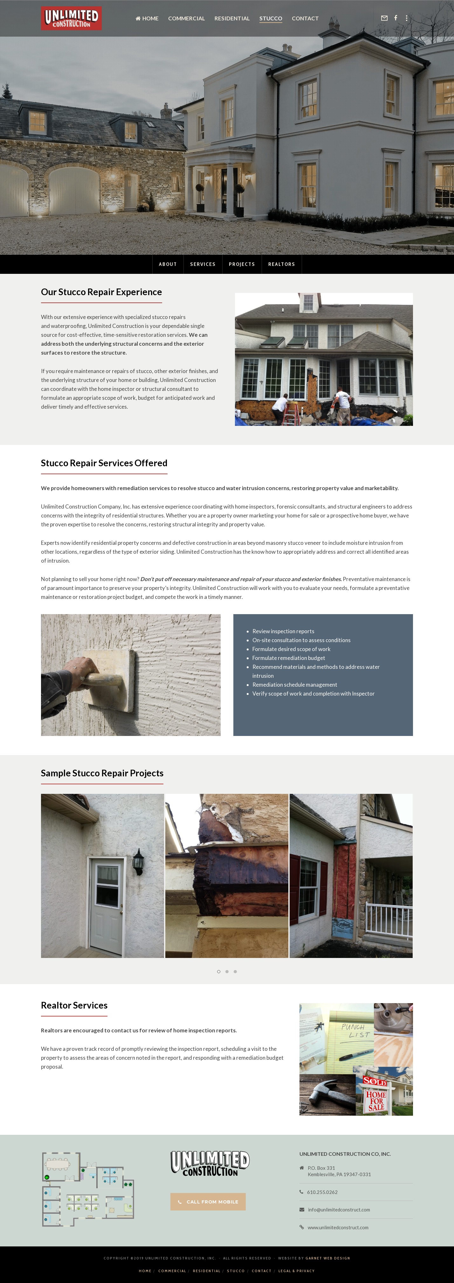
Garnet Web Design (328, 1258)
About (168, 264)
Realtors (281, 264)
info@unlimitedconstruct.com (339, 1209)
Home (145, 1270)
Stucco (236, 1270)
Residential (207, 1270)
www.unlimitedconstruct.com (338, 1227)
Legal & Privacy (297, 1270)
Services (203, 264)
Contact (262, 1270)
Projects (242, 264)
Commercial (172, 1270)
